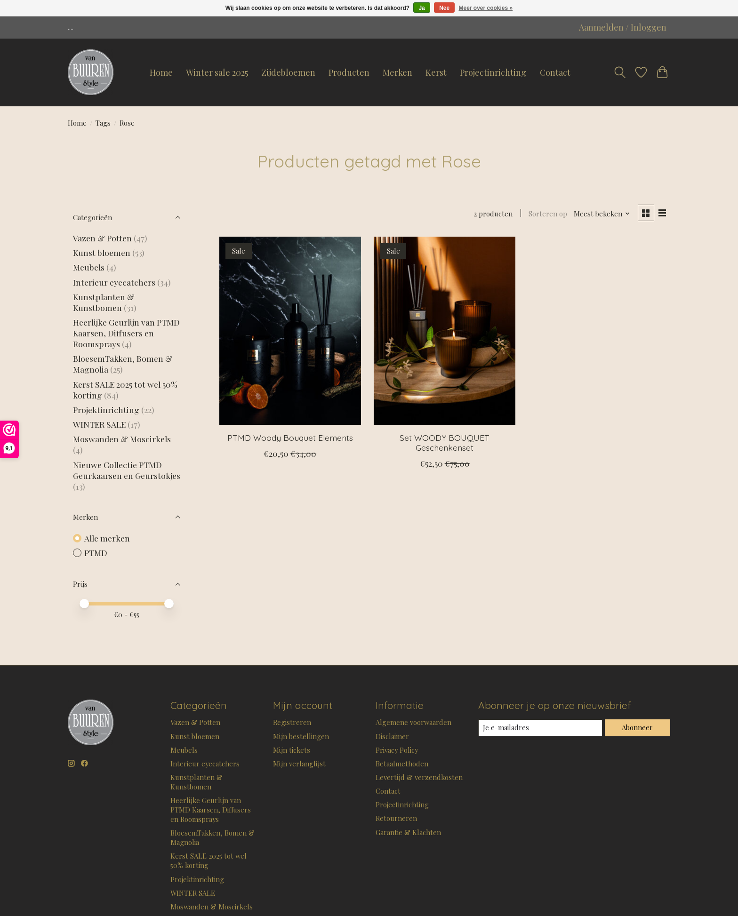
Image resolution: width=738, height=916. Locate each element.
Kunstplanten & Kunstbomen (104, 302)
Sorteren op (548, 213)
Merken (397, 72)
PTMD (95, 552)
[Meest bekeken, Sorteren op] (602, 213)
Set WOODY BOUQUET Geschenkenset (444, 442)
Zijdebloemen (288, 72)
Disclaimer (392, 736)
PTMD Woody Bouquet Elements (290, 437)
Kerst (436, 72)
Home (161, 72)
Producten (349, 72)
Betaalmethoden (402, 763)
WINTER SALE (99, 424)
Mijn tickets (291, 750)
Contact (555, 72)
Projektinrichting (106, 409)
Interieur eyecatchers (114, 282)
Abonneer (637, 727)
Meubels (88, 267)
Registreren (292, 722)
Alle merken (107, 538)
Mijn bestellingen (301, 736)
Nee (444, 8)
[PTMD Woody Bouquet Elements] (290, 331)
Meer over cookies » (486, 8)
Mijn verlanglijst (299, 763)
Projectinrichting (493, 72)
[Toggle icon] (620, 72)
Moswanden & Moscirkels (122, 438)
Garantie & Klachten (408, 832)
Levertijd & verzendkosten (419, 777)
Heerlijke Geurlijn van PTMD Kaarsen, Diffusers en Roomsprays (126, 333)
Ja (421, 8)
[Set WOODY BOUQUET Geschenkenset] (444, 331)
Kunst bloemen (101, 252)
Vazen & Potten (102, 237)
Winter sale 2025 (217, 72)
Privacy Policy (397, 750)
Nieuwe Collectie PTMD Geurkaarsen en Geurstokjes (126, 470)
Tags (103, 122)
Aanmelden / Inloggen (622, 27)
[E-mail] (540, 727)
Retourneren (396, 818)
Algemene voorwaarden (413, 722)
